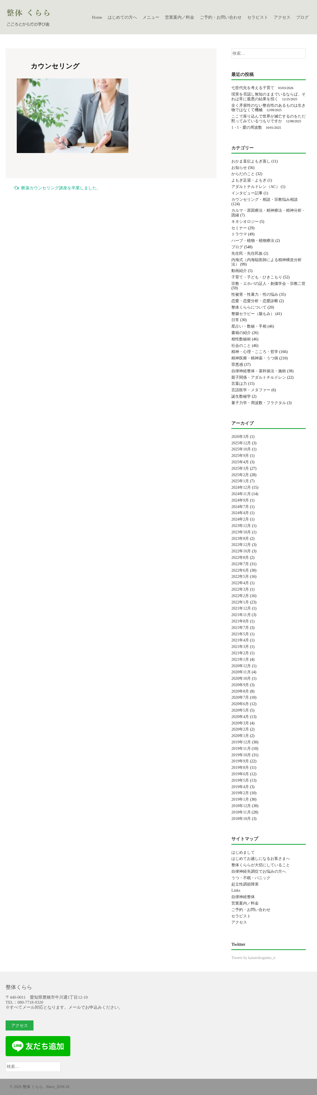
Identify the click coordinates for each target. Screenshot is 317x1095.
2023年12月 (241, 526)
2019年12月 (241, 742)
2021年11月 (241, 615)
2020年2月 (240, 729)
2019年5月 (240, 780)
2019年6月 (240, 774)
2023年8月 (240, 538)
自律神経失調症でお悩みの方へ (258, 871)
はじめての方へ (122, 17)
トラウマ (239, 234)
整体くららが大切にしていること (260, 865)
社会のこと (241, 345)
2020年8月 (240, 691)
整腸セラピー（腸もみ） (252, 314)
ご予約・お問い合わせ (221, 17)
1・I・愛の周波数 (246, 127)
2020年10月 (241, 678)
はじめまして (243, 852)
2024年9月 (240, 500)
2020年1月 (240, 736)
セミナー (239, 228)
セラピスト (257, 17)
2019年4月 (240, 787)
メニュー (151, 17)
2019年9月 (240, 761)
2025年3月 (240, 468)
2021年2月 (240, 653)
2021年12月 (241, 608)
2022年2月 (240, 596)
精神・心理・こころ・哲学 (254, 352)
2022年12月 (241, 545)
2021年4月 (240, 640)
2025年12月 (241, 443)
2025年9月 (240, 456)
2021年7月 (240, 628)
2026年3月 (240, 437)
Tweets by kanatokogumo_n (253, 958)
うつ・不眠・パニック (250, 878)
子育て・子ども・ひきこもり (256, 277)
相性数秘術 (241, 339)
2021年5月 (240, 634)
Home (97, 17)
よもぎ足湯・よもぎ (248, 180)
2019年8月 (240, 767)
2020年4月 (240, 717)
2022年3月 (240, 589)
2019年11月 (241, 748)
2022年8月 (240, 557)
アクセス (282, 17)
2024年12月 (241, 487)
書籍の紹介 (241, 333)
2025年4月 (240, 462)
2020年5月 (240, 710)
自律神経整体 (243, 897)
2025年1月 (240, 481)
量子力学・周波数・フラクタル (258, 403)
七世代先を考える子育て (252, 88)
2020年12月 (241, 666)
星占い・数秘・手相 (248, 326)
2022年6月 (240, 570)
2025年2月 (240, 475)
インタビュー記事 (247, 193)
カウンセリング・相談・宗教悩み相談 (264, 199)
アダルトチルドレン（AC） (255, 187)
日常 (235, 320)
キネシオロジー (245, 222)
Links (235, 890)
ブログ (302, 17)
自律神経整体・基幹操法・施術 (258, 371)
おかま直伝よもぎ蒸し (250, 161)
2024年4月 (240, 513)
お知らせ (239, 168)
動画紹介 (239, 271)
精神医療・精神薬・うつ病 (254, 358)
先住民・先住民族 (247, 253)
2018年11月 (241, 812)
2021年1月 (240, 659)
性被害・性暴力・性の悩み (254, 294)
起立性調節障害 (245, 884)
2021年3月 (240, 647)
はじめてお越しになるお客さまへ (260, 859)
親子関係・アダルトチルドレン (258, 377)
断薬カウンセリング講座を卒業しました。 (57, 187)
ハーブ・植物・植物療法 (252, 240)
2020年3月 (240, 723)
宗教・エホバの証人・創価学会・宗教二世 (268, 283)
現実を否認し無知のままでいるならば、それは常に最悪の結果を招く (268, 96)
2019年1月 (240, 799)
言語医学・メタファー (250, 390)
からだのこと (243, 174)
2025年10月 (241, 449)
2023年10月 (241, 532)
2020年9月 (240, 685)
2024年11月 (241, 494)
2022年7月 (240, 564)
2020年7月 (240, 697)
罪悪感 (237, 364)
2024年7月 (240, 507)
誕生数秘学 (241, 396)
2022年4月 (240, 583)
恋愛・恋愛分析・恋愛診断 (254, 301)
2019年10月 (241, 755)
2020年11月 (241, 672)
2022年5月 (240, 576)
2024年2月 (240, 519)
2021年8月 (240, 621)
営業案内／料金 (179, 17)
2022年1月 (240, 602)
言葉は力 (239, 383)
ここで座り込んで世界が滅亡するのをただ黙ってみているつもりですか (268, 118)
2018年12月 (241, 806)
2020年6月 (240, 704)
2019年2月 (240, 793)
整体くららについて (248, 307)
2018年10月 (241, 819)
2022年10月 (241, 551)
